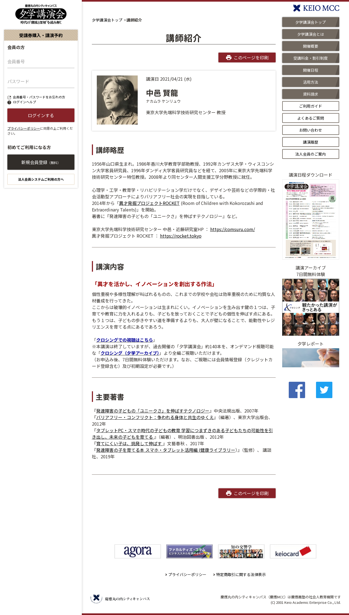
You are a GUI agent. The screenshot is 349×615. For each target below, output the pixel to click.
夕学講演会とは (310, 34)
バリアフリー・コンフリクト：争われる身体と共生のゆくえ (155, 417)
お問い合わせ (310, 130)
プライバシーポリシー (23, 128)
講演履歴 (310, 142)
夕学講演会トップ (107, 20)
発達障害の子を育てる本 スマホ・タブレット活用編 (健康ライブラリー (165, 450)
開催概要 (310, 46)
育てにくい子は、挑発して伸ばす (129, 443)
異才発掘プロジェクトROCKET (149, 203)
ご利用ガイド (310, 106)
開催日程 (310, 70)
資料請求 (310, 94)
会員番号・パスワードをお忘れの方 (39, 97)
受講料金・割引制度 (310, 58)
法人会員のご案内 (310, 154)
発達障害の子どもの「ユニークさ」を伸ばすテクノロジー (152, 410)
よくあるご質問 (310, 118)
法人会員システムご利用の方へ (41, 179)
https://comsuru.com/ (232, 229)
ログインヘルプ (24, 101)
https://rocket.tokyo (180, 235)
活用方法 (310, 82)
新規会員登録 (41, 162)
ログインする (41, 115)
